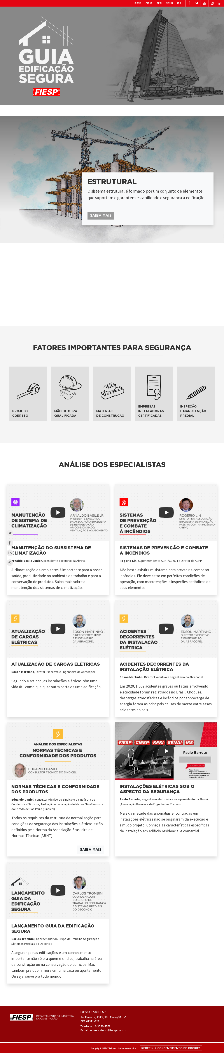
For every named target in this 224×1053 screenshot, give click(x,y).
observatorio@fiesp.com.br (108, 1030)
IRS (161, 3)
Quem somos (167, 110)
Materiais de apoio (205, 110)
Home (154, 110)
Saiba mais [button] (101, 215)
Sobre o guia (185, 110)
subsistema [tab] (21, 253)
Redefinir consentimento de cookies (171, 1048)
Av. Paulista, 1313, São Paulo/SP (103, 1017)
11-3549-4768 (101, 1026)
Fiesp (117, 3)
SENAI (151, 3)
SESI (140, 3)
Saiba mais (91, 849)
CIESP (129, 3)
